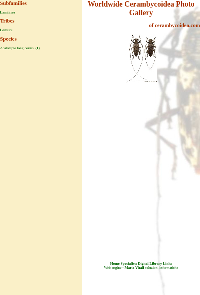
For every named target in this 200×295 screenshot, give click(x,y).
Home (115, 263)
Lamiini (6, 30)
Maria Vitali (134, 268)
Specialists (128, 263)
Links (167, 263)
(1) (37, 48)
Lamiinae (7, 12)
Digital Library (150, 263)
